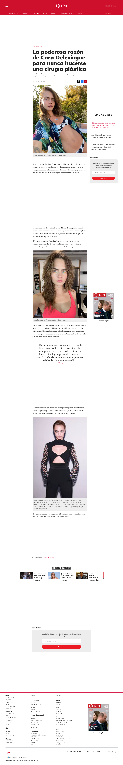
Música (33, 709)
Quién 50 (109, 13)
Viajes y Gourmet (11, 706)
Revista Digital (110, 6)
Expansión (34, 731)
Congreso (59, 706)
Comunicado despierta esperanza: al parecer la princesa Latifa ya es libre (95, 577)
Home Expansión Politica (38, 735)
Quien (108, 752)
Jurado (8, 724)
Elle (7, 728)
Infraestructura (61, 722)
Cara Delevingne (49, 558)
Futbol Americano (36, 720)
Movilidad (59, 737)
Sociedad (59, 713)
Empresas (34, 733)
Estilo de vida (10, 735)
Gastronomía (10, 713)
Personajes (9, 719)
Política (58, 700)
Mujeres (9, 739)
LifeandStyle (60, 697)
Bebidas (8, 715)
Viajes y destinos (11, 717)
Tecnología (34, 740)
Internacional (35, 738)
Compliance (90, 759)
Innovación (59, 740)
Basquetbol (34, 722)
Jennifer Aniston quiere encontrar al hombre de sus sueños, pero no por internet (67, 577)
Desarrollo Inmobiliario (64, 720)
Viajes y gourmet (67, 13)
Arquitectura (60, 724)
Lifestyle (33, 726)
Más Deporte (35, 724)
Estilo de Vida (10, 722)
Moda (45, 13)
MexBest (9, 712)
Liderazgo (9, 742)
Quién (8, 695)
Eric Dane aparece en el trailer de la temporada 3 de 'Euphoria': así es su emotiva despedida (103, 125)
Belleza (54, 13)
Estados (58, 709)
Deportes (34, 706)
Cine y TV (33, 707)
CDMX (57, 707)
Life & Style (35, 700)
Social (58, 733)
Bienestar (9, 721)
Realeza (26, 13)
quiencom (117, 752)
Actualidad (9, 741)
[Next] (103, 575)
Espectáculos (14, 13)
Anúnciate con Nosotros (107, 759)
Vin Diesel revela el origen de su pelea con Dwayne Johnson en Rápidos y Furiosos (40, 577)
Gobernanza (60, 735)
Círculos (36, 13)
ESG (32, 744)
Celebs (8, 733)
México (58, 704)
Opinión (33, 695)
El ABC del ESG (60, 742)
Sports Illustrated (37, 715)
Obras (33, 742)
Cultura (80, 13)
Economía (34, 737)
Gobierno (59, 702)
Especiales (34, 697)
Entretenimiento (36, 704)
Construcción (60, 718)
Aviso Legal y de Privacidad (73, 759)
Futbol (33, 717)
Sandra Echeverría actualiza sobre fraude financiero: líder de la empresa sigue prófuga (103, 147)
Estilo (33, 702)
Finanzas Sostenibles (63, 738)
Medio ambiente (60, 731)
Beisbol (33, 718)
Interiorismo (60, 726)
